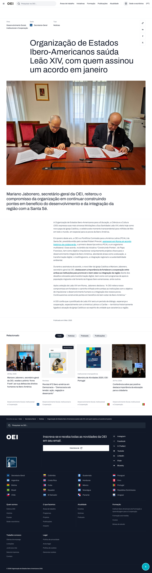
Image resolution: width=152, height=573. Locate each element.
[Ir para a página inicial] (10, 3)
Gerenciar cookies (49, 552)
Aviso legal (47, 544)
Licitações (10, 544)
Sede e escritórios (12, 521)
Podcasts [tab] (84, 336)
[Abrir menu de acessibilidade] (146, 567)
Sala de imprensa (12, 552)
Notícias (41, 419)
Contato (9, 556)
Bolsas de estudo (118, 524)
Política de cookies (49, 548)
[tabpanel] (76, 375)
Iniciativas (81, 4)
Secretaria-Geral (30, 419)
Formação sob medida (120, 516)
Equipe (9, 517)
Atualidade (114, 4)
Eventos (81, 509)
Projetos (46, 517)
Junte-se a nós (11, 548)
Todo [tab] (59, 336)
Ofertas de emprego (13, 539)
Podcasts (81, 517)
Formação (91, 4)
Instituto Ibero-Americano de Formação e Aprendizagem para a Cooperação (127, 510)
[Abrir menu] (3, 3)
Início (20, 419)
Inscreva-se (76, 448)
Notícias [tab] (71, 336)
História (9, 513)
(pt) (148, 4)
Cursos (115, 520)
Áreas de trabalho (67, 4)
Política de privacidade (51, 539)
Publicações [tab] (100, 336)
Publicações (103, 4)
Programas (47, 513)
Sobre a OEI (10, 509)
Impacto (46, 526)
